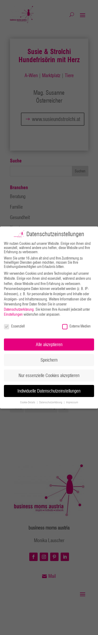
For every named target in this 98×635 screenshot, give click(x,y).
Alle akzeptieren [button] (49, 344)
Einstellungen (13, 314)
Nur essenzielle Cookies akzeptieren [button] (49, 375)
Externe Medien (76, 326)
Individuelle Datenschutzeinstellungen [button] (49, 391)
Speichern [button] (49, 360)
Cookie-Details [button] (28, 402)
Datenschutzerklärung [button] (51, 402)
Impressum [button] (72, 402)
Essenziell (14, 326)
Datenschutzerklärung (19, 309)
